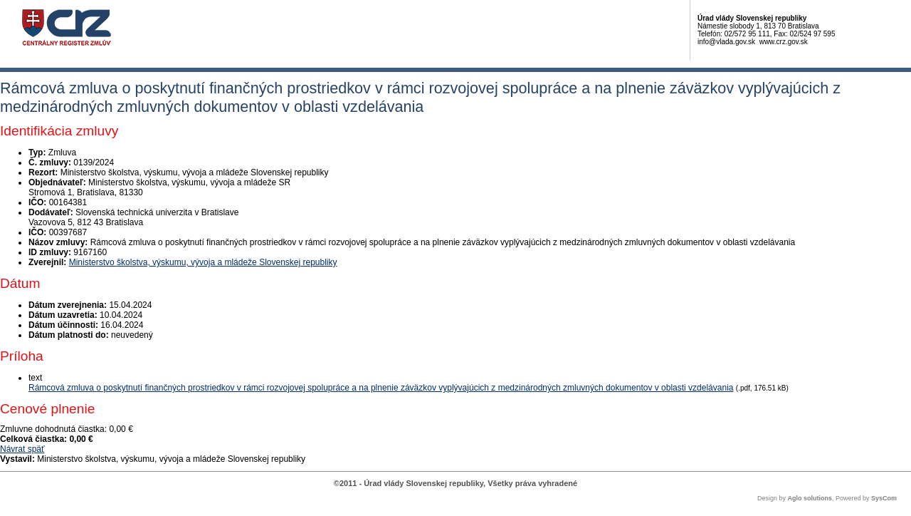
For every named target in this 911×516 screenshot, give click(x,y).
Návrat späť (22, 449)
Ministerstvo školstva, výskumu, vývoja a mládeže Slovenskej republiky (203, 262)
